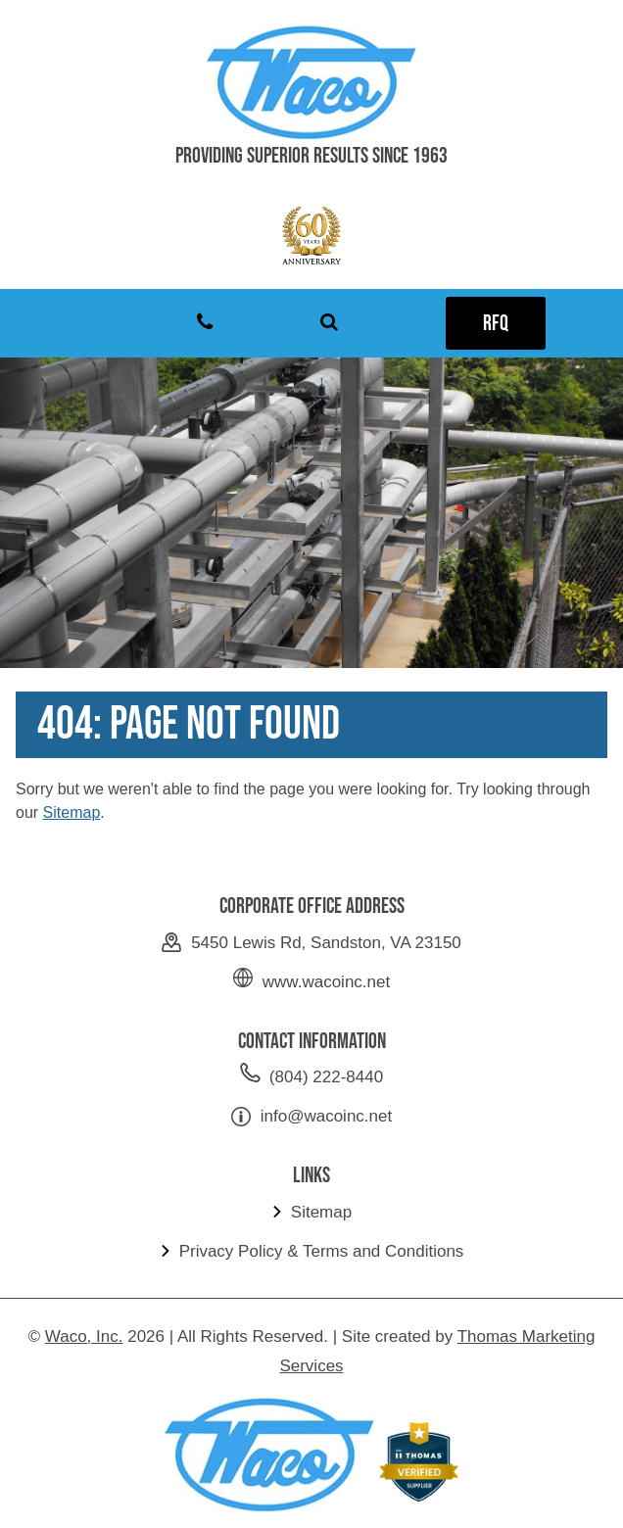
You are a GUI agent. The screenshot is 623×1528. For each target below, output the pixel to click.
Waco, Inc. (84, 1336)
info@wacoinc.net (326, 1116)
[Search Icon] (329, 323)
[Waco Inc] (311, 82)
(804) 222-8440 (326, 1077)
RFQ (495, 323)
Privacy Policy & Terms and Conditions (321, 1251)
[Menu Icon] (80, 323)
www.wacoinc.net (326, 982)
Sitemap (72, 812)
